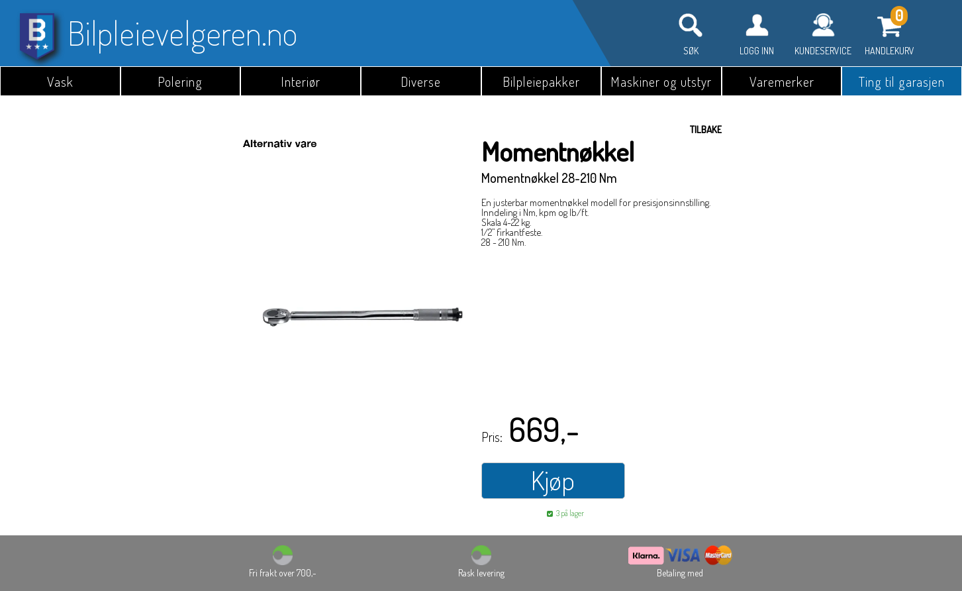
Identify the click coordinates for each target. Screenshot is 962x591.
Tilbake (706, 129)
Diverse (421, 81)
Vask (60, 81)
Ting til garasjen (902, 81)
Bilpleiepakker (541, 81)
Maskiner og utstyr (661, 81)
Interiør (300, 81)
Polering (180, 81)
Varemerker (781, 81)
